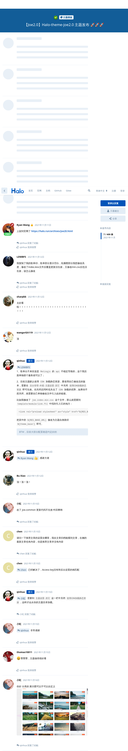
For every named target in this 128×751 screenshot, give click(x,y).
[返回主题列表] (4, 4)
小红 (23, 412)
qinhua (25, 444)
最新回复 (105, 97)
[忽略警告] (42, 744)
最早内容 (105, 41)
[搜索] (89, 4)
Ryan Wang (29, 272)
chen (23, 383)
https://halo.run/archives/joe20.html (52, 44)
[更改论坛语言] (102, 5)
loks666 (25, 723)
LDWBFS (25, 181)
